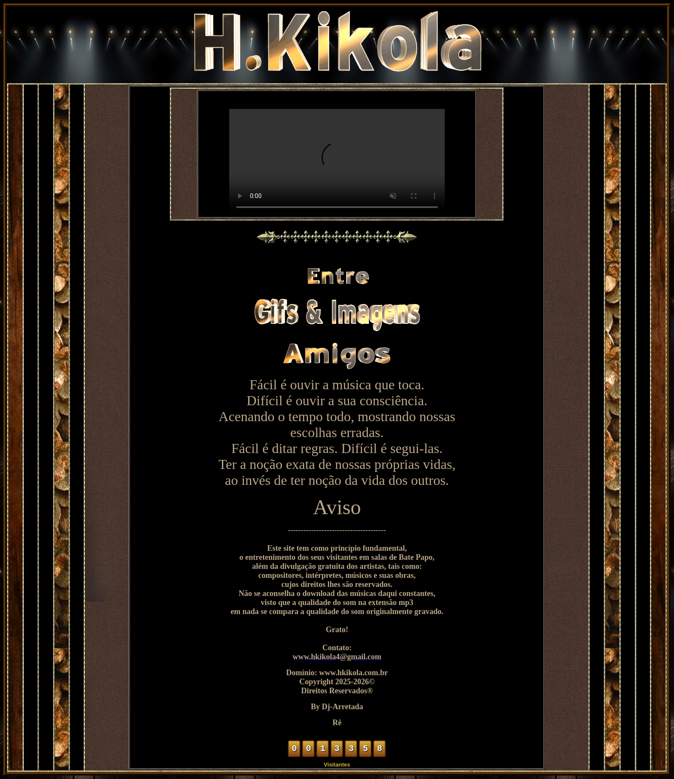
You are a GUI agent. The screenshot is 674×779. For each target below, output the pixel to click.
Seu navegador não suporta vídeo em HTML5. (337, 163)
